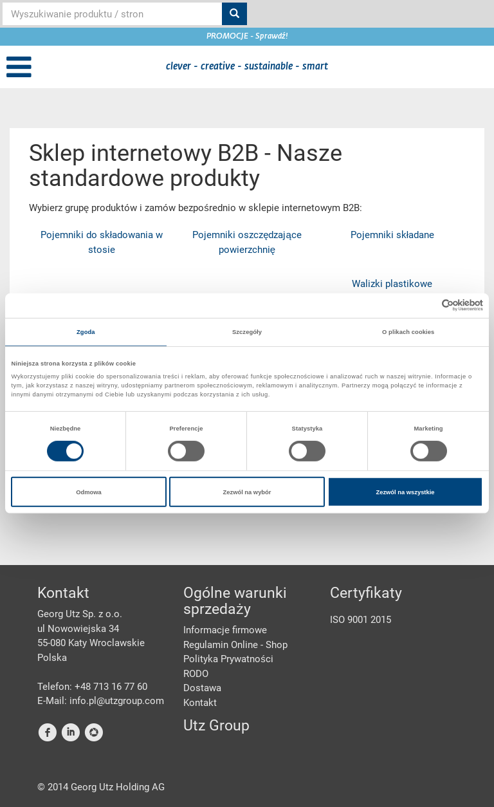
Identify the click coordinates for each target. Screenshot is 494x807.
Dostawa (202, 688)
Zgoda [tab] (86, 332)
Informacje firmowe (225, 630)
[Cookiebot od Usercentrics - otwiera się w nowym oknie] (426, 305)
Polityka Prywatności (228, 659)
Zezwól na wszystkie (405, 491)
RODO (195, 674)
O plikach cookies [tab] (408, 332)
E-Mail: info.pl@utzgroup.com (100, 701)
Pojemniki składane (392, 235)
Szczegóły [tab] (247, 332)
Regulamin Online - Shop (235, 645)
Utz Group (216, 725)
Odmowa (89, 491)
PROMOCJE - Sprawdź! (247, 37)
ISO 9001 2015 (360, 620)
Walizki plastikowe (392, 284)
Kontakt (200, 703)
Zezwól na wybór (247, 491)
